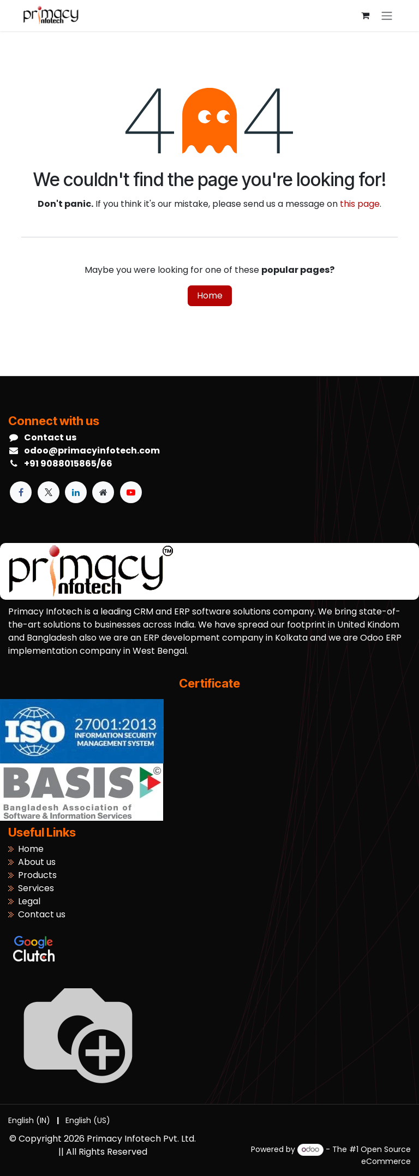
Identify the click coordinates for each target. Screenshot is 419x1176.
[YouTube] (131, 492)
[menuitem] (29, 1120)
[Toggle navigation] (387, 15)
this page (360, 204)
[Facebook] (21, 492)
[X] (48, 492)
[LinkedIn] (76, 492)
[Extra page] (103, 492)
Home (210, 295)
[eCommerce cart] (365, 15)
